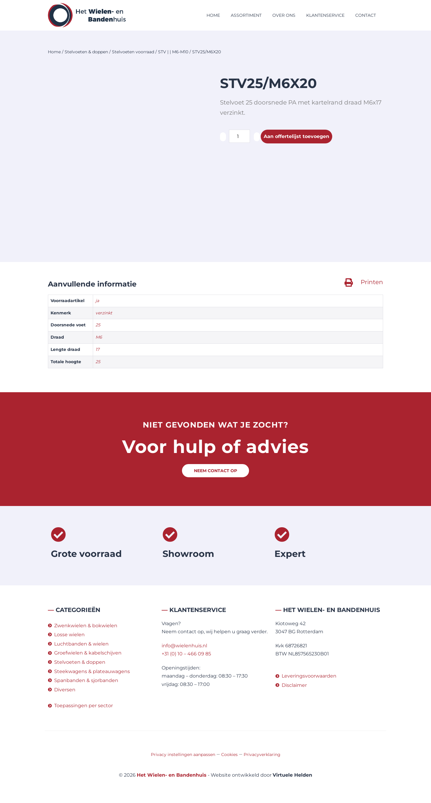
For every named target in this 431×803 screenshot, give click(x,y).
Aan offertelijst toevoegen (296, 136)
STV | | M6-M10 (173, 51)
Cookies (229, 754)
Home (213, 15)
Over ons (283, 15)
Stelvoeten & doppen (86, 51)
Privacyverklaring (262, 754)
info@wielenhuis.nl (184, 646)
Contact (365, 15)
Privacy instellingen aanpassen (183, 754)
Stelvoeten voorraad (133, 51)
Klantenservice (325, 15)
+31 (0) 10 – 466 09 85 (186, 654)
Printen (372, 282)
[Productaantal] (239, 136)
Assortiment (246, 15)
